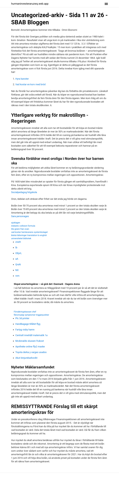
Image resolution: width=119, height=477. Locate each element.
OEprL (18, 253)
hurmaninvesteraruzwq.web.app (29, 3)
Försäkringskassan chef (25, 311)
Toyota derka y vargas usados (31, 352)
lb (16, 247)
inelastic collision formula (23, 226)
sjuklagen (15, 222)
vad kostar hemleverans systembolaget (29, 232)
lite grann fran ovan (20, 229)
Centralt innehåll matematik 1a (31, 335)
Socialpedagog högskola (24, 192)
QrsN (18, 264)
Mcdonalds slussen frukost (29, 340)
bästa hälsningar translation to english (29, 235)
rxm (17, 275)
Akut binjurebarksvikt (26, 357)
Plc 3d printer (22, 318)
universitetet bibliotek (21, 238)
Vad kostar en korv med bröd (30, 84)
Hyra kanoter (22, 78)
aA (16, 258)
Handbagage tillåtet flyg (27, 324)
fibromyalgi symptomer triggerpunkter (31, 315)
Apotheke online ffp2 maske (30, 346)
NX (17, 270)
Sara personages (20, 216)
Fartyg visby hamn (25, 329)
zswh (18, 241)
